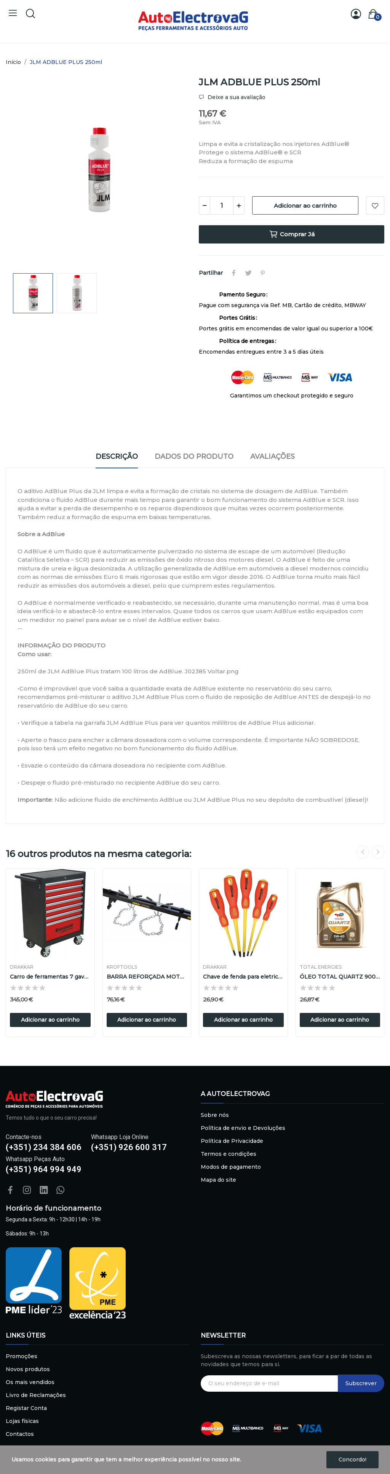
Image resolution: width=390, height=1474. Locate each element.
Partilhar (234, 273)
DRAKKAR (22, 967)
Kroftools (122, 967)
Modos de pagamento (231, 1166)
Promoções (21, 1356)
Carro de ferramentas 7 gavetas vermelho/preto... (50, 976)
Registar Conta (26, 1408)
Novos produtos (28, 1369)
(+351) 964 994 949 (44, 1169)
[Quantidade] (221, 205)
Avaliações (272, 456)
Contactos (20, 1434)
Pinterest (263, 273)
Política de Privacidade (232, 1141)
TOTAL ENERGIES (321, 967)
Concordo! (352, 1459)
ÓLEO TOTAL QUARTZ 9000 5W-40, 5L (340, 976)
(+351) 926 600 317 (129, 1147)
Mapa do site (218, 1179)
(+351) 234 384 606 (44, 1147)
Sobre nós (215, 1115)
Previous (362, 852)
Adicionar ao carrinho (305, 205)
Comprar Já (292, 234)
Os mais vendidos (30, 1382)
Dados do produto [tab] (194, 456)
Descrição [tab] (117, 456)
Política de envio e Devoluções (243, 1128)
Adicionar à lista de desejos (375, 205)
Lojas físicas (22, 1421)
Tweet (248, 273)
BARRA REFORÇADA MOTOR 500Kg (147, 976)
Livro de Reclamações (36, 1395)
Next (377, 852)
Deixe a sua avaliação (235, 97)
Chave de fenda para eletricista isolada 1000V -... (243, 976)
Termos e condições (228, 1153)
